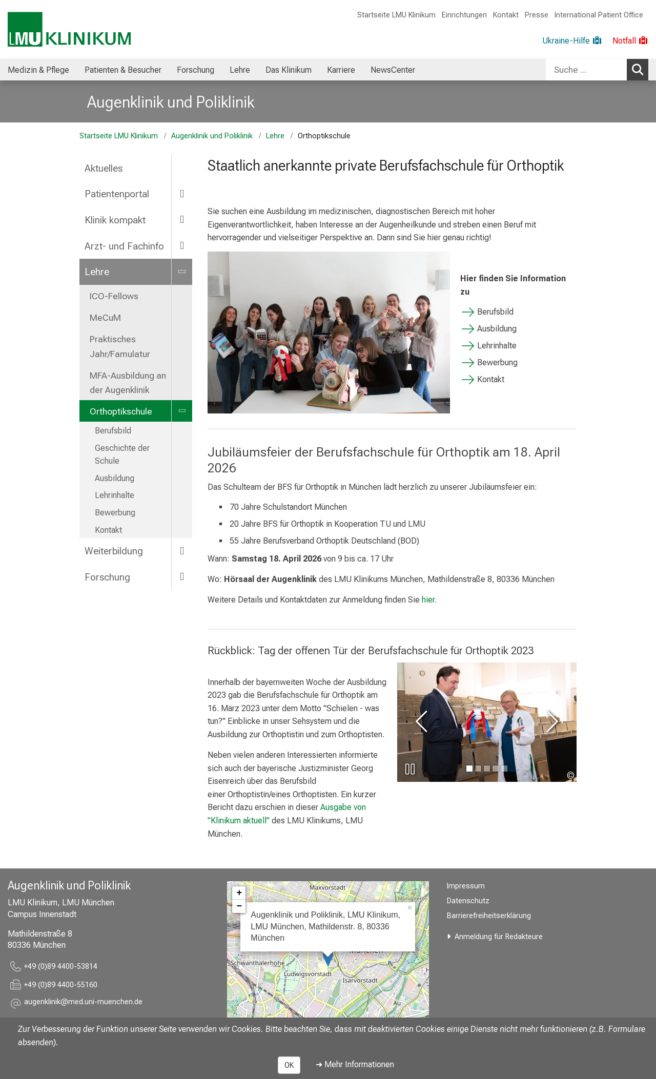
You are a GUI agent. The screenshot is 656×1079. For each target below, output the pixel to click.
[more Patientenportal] (182, 193)
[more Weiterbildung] (182, 550)
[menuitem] (38, 69)
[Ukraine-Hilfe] (572, 41)
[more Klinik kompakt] (182, 219)
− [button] (239, 906)
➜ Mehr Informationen (355, 1064)
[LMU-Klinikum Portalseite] (69, 29)
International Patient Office (599, 15)
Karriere (341, 70)
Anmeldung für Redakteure (499, 936)
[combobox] (597, 69)
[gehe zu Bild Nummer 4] (504, 768)
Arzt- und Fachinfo (124, 246)
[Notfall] (630, 41)
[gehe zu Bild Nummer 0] (469, 768)
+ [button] (239, 893)
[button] (83, 1003)
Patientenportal (117, 194)
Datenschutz (468, 901)
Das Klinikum (288, 70)
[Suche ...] (586, 69)
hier (428, 600)
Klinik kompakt (115, 220)
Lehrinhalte (114, 495)
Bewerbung (115, 512)
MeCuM (105, 318)
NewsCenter (393, 70)
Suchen (639, 69)
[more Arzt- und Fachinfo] (182, 245)
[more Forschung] (182, 576)
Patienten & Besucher (123, 70)
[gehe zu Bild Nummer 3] (496, 768)
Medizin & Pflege (38, 70)
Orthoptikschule (121, 411)
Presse (536, 15)
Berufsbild (113, 430)
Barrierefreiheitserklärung (489, 915)
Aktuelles (103, 168)
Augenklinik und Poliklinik (170, 102)
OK (289, 1065)
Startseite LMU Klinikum (396, 15)
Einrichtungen (464, 15)
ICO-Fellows (114, 296)
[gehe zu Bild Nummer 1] (478, 768)
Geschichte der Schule (122, 454)
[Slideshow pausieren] (410, 769)
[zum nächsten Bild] (550, 722)
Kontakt (506, 15)
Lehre (240, 70)
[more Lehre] (182, 271)
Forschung (195, 70)
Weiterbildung (114, 551)
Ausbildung (114, 478)
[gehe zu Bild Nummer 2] (487, 768)
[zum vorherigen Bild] (423, 722)
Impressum (466, 886)
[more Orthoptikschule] (182, 411)
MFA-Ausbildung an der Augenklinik (128, 382)
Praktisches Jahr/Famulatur (120, 346)
